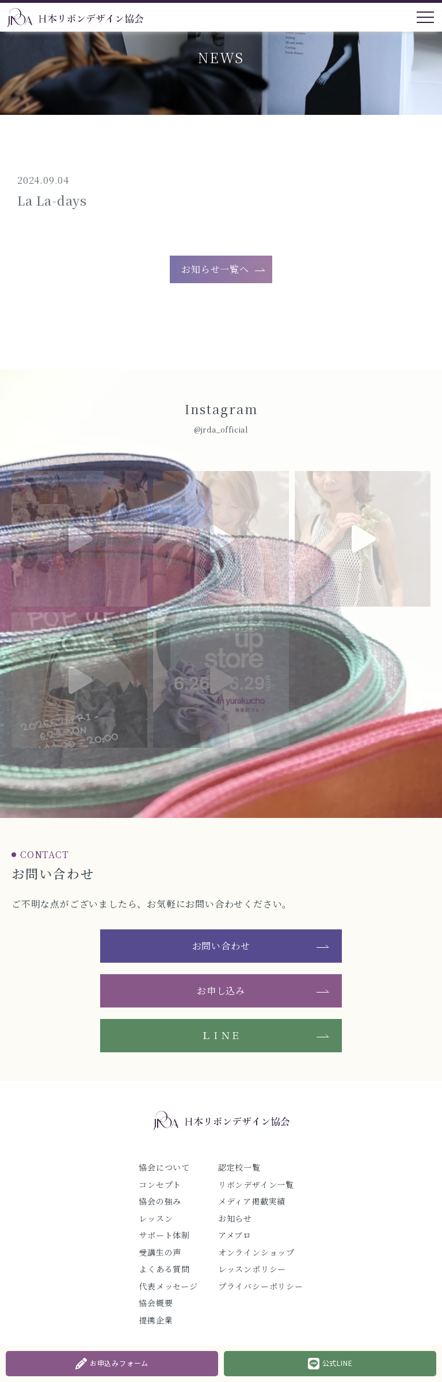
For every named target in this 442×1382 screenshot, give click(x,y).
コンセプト (160, 1184)
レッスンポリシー (252, 1269)
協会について (164, 1167)
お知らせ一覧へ (215, 269)
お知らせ (235, 1218)
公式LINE (330, 1363)
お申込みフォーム (111, 1363)
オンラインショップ (256, 1252)
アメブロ (235, 1235)
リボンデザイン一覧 (256, 1184)
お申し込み (221, 990)
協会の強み (160, 1201)
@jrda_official (221, 429)
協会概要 (156, 1302)
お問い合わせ (221, 945)
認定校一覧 (239, 1167)
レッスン (156, 1218)
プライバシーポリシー (260, 1286)
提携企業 (156, 1320)
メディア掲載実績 (251, 1201)
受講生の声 (160, 1252)
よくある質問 (164, 1269)
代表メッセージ (168, 1286)
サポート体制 (164, 1235)
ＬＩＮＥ (220, 1035)
